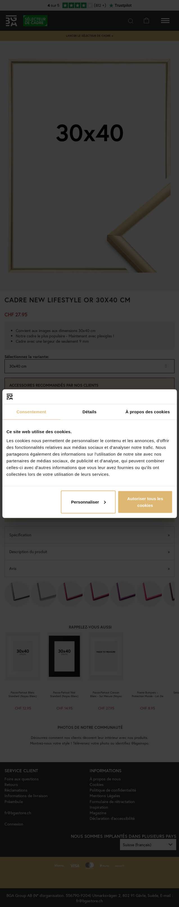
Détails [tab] (90, 411)
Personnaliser (88, 501)
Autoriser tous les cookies (145, 501)
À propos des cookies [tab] (148, 411)
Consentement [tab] (31, 411)
